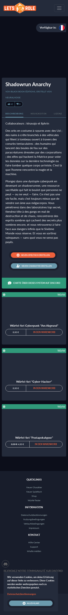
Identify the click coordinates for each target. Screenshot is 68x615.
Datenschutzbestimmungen (34, 515)
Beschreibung (14, 113)
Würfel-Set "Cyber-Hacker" (34, 381)
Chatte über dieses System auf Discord (34, 283)
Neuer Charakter (34, 487)
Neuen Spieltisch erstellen (33, 255)
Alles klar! (31, 603)
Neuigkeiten (39, 113)
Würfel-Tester (34, 500)
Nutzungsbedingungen (34, 519)
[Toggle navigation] (59, 8)
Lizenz (58, 113)
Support (34, 546)
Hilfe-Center (34, 542)
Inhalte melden (34, 551)
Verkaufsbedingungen (34, 523)
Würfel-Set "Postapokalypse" (34, 437)
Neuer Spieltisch (34, 491)
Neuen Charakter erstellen (34, 266)
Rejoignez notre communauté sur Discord (33, 570)
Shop (34, 496)
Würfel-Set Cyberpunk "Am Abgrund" (34, 325)
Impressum (34, 528)
